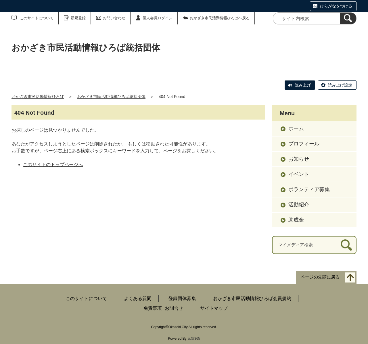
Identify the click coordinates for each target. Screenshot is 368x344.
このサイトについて (36, 18)
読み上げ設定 (340, 85)
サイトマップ (214, 308)
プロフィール (303, 144)
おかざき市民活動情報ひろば (38, 96)
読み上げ (303, 85)
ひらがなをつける (336, 6)
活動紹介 (298, 204)
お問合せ (174, 308)
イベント (298, 174)
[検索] (348, 18)
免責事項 (152, 308)
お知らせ (298, 159)
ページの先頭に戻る (320, 276)
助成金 (296, 220)
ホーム (296, 128)
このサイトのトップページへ (53, 164)
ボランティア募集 (309, 189)
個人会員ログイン (157, 18)
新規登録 (78, 18)
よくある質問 (138, 298)
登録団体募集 (182, 298)
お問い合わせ (114, 18)
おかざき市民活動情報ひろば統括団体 (111, 96)
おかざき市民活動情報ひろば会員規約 (252, 298)
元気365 (193, 339)
